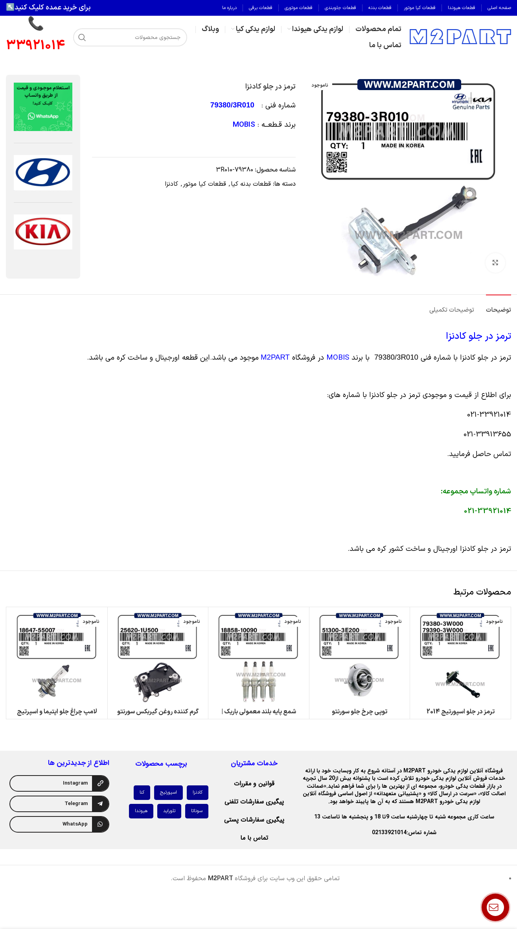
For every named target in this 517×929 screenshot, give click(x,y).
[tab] (498, 306)
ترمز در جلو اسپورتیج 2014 (461, 712)
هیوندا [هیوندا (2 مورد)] (141, 810)
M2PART (275, 357)
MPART (220, 878)
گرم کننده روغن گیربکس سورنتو (158, 712)
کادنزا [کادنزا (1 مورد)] (197, 792)
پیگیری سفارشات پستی (254, 820)
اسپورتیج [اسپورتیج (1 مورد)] (168, 792)
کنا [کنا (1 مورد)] (142, 792)
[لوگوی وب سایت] (460, 37)
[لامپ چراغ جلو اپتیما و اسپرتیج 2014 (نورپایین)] (57, 657)
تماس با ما (254, 838)
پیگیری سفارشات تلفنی (254, 802)
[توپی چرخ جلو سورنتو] (359, 657)
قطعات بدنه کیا (251, 184)
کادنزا (171, 184)
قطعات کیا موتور (204, 184)
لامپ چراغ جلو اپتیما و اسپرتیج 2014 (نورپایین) (57, 716)
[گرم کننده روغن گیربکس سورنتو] (158, 657)
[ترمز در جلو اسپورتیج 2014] (460, 657)
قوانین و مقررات (254, 784)
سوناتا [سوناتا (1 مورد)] (196, 810)
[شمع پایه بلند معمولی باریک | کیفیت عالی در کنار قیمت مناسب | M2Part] (258, 657)
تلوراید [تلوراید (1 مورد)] (169, 810)
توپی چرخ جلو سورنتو (359, 712)
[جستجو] (130, 37)
